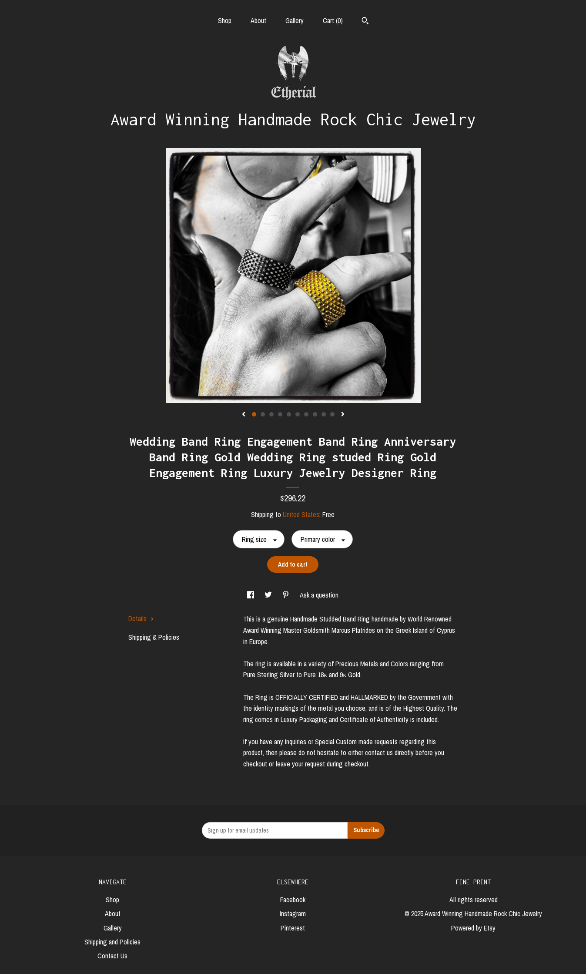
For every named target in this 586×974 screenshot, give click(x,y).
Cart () (333, 20)
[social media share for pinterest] (286, 595)
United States (301, 514)
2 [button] (263, 414)
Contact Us (112, 956)
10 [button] (332, 414)
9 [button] (323, 414)
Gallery (294, 20)
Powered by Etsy (473, 928)
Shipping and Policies (112, 942)
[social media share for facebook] (251, 595)
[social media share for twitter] (269, 595)
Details (141, 618)
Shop (224, 20)
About (258, 20)
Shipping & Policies (153, 637)
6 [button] (297, 414)
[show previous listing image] (243, 415)
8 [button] (315, 414)
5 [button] (289, 414)
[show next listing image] (343, 415)
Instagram (293, 913)
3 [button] (271, 414)
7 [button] (306, 414)
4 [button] (280, 414)
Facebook (292, 899)
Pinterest (293, 928)
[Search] (365, 22)
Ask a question (319, 595)
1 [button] (254, 414)
